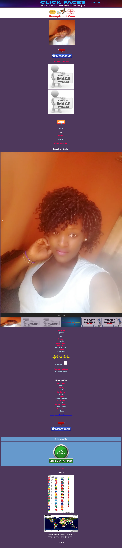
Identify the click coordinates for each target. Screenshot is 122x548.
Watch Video (61, 472)
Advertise (61, 542)
